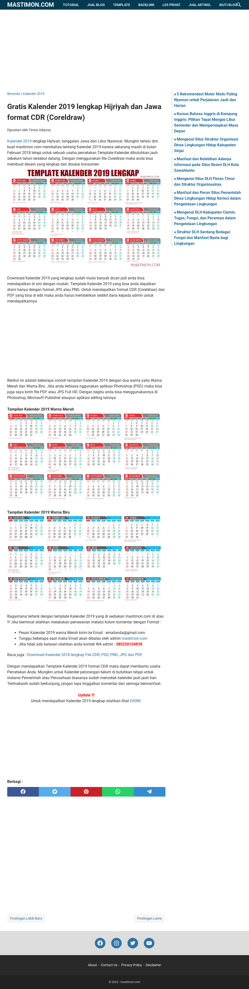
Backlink (146, 5)
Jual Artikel (200, 5)
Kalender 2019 (19, 141)
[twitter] (55, 792)
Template (121, 5)
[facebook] (23, 792)
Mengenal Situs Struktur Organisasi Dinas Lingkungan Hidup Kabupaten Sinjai (206, 145)
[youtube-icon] (149, 943)
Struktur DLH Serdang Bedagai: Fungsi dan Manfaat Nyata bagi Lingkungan (202, 238)
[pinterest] (86, 792)
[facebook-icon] (100, 943)
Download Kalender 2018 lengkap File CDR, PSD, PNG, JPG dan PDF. (85, 654)
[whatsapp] (118, 792)
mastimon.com (30, 4)
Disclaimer (153, 965)
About (92, 965)
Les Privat (172, 5)
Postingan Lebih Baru (26, 918)
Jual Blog (96, 5)
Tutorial (71, 5)
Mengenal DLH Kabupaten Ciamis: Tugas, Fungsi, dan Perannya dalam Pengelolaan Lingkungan (205, 218)
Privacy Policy (131, 965)
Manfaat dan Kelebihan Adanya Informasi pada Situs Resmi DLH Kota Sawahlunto (206, 165)
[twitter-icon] (133, 943)
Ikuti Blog (228, 5)
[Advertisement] (124, 50)
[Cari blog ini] (239, 5)
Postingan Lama (149, 918)
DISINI (135, 701)
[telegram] (149, 792)
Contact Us (109, 965)
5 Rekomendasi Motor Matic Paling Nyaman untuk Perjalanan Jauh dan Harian (205, 100)
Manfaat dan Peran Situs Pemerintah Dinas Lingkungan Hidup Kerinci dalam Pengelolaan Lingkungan (207, 198)
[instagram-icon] (116, 943)
